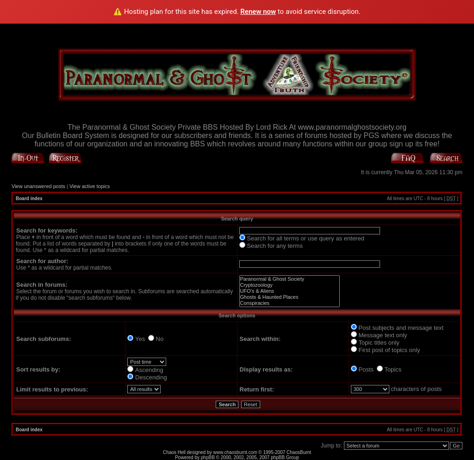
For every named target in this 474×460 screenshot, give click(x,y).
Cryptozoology (289, 285)
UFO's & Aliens (289, 291)
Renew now (258, 11)
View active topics (89, 186)
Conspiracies (289, 303)
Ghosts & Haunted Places (289, 297)
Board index (29, 198)
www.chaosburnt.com (235, 452)
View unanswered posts (38, 186)
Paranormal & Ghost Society (289, 279)
